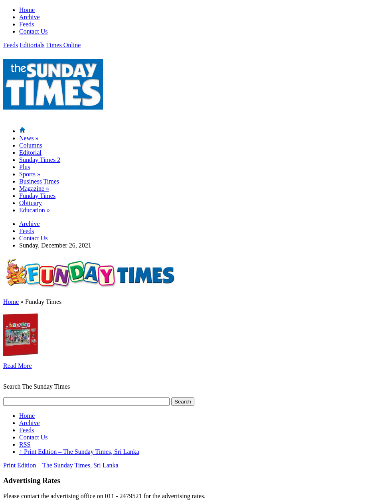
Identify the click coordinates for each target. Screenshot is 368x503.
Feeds (26, 24)
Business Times (39, 181)
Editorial (30, 152)
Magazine (34, 188)
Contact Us (33, 31)
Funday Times (37, 195)
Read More (17, 365)
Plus (24, 167)
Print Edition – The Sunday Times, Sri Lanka (79, 451)
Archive (29, 17)
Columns (30, 145)
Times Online (63, 45)
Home (27, 9)
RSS (24, 444)
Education (34, 210)
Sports (29, 174)
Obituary (30, 203)
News (28, 138)
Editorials (32, 45)
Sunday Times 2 (39, 159)
